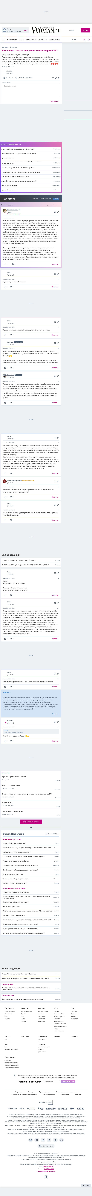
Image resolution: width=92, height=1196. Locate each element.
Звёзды (57, 1036)
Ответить (55, 264)
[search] (78, 39)
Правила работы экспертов (54, 205)
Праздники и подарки (43, 1047)
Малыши (56, 1011)
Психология (41, 1014)
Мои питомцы (74, 1018)
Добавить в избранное (25, 77)
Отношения (25, 1008)
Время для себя (42, 1039)
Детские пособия (59, 1031)
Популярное (31, 40)
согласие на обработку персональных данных (39, 1075)
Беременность (41, 1018)
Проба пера (41, 1049)
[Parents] (80, 1109)
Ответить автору (6, 82)
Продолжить (54, 101)
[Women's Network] (46, 1104)
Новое (21, 40)
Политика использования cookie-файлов (24, 1094)
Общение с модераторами (12, 1065)
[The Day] (22, 1109)
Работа (6, 1016)
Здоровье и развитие (60, 1023)
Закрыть (55, 714)
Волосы (7, 1042)
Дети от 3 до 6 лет (59, 1014)
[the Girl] (72, 1109)
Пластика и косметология (11, 1049)
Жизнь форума (10, 1057)
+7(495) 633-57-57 (49, 1169)
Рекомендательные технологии (46, 1171)
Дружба (23, 1014)
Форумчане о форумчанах (12, 1067)
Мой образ (25, 1036)
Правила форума (44, 1092)
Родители (23, 1021)
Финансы (7, 1018)
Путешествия (41, 1044)
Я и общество (9, 1008)
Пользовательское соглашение (66, 1092)
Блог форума (8, 1060)
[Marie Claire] (50, 1109)
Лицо (6, 1039)
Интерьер (73, 1016)
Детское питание (58, 1021)
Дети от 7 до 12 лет (59, 1016)
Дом (72, 1008)
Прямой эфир (54, 40)
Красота (8, 1036)
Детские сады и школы (60, 1026)
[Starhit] (40, 1109)
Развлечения (42, 1036)
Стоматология (41, 1016)
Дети (56, 1008)
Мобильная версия (47, 1146)
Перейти (56, 198)
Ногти (6, 1047)
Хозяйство (74, 1011)
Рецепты (73, 1014)
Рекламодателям (49, 1094)
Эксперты (43, 40)
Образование (8, 1014)
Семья (23, 1018)
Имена (56, 1028)
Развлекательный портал (11, 1062)
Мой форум (12, 40)
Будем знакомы (42, 1051)
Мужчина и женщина (26, 1011)
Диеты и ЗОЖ (41, 1021)
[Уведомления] (88, 39)
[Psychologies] (63, 1109)
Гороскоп (74, 1036)
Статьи (85, 30)
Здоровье (5, 47)
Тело (6, 1044)
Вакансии (78, 1094)
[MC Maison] (31, 1109)
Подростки (57, 1018)
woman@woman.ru (48, 1166)
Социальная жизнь (10, 1011)
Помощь (30, 1092)
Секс (22, 1016)
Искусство (40, 1042)
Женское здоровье (43, 1011)
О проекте (18, 1092)
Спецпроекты (65, 1094)
